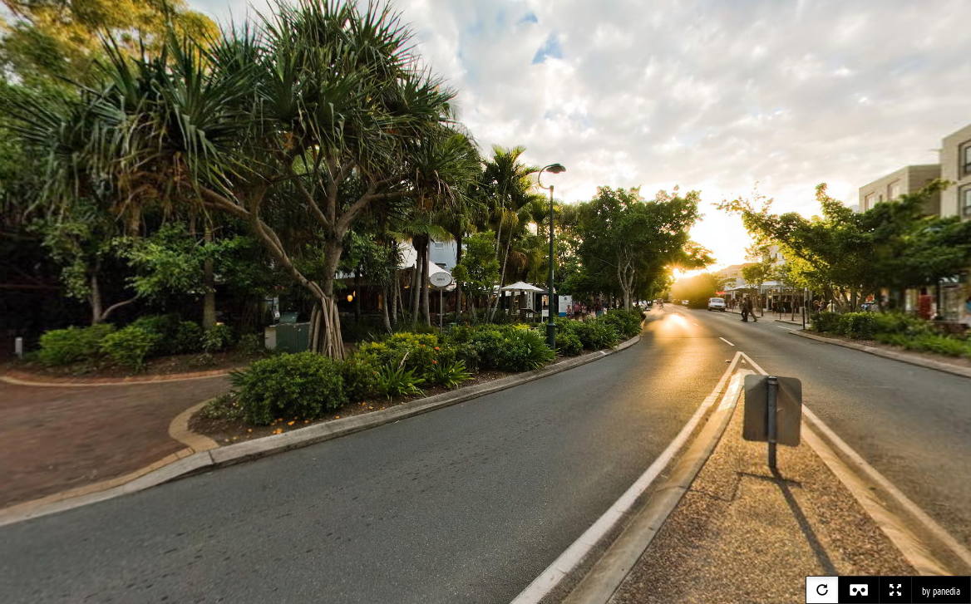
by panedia (941, 591)
